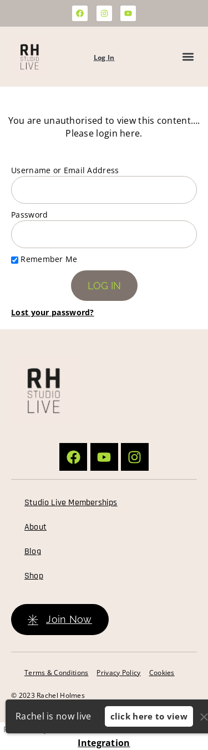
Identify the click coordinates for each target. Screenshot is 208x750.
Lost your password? (52, 312)
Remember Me (44, 259)
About (35, 527)
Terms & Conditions (56, 672)
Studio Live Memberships (71, 503)
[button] (188, 57)
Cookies (162, 672)
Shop (33, 576)
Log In (104, 57)
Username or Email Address (65, 170)
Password (29, 214)
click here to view (148, 716)
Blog (32, 551)
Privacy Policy (118, 672)
